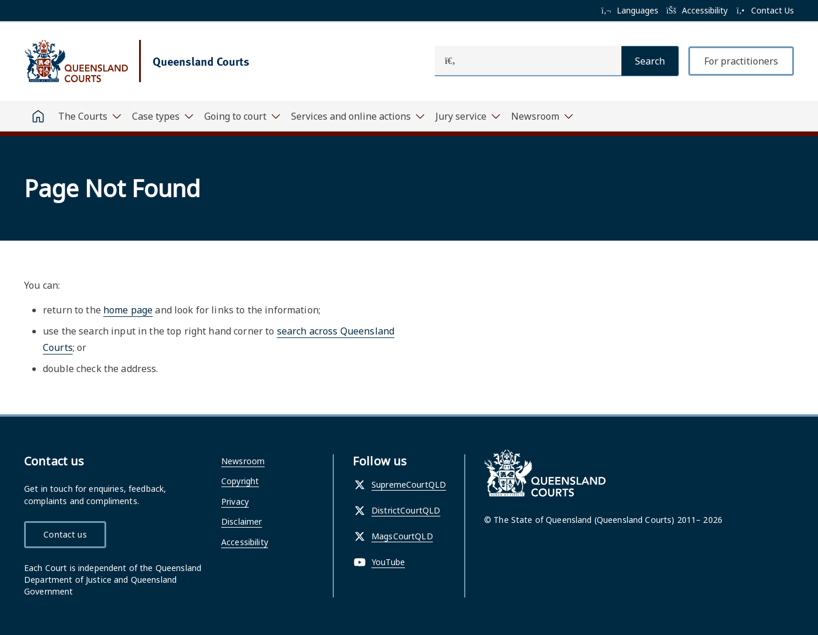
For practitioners (741, 61)
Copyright (240, 481)
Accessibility (244, 542)
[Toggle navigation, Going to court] (241, 116)
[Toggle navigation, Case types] (162, 116)
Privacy (235, 501)
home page (128, 309)
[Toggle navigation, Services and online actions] (357, 116)
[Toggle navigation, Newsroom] (541, 116)
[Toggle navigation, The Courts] (89, 116)
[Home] (38, 116)
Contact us (64, 534)
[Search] (650, 61)
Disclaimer (241, 521)
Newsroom (243, 461)
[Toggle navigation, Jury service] (467, 116)
